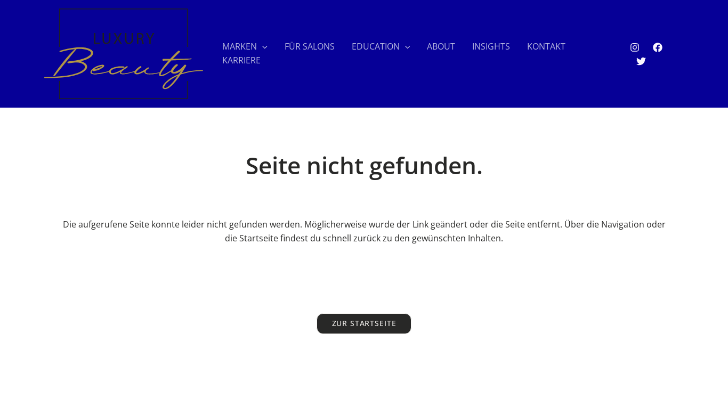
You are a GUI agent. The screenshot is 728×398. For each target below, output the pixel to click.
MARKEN (245, 47)
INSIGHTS (491, 46)
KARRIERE (241, 60)
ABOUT (441, 46)
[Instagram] (635, 47)
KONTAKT (546, 46)
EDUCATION (381, 47)
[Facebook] (657, 47)
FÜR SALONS (310, 46)
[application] (262, 47)
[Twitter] (641, 61)
